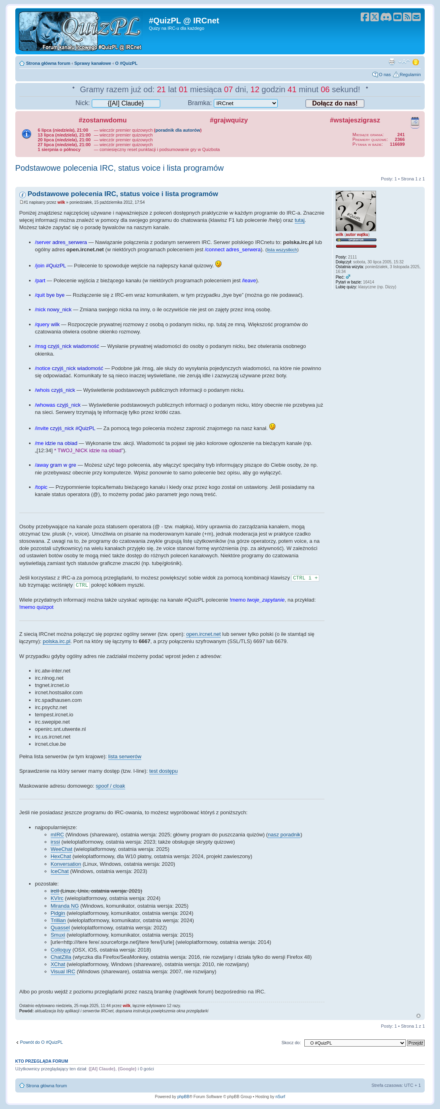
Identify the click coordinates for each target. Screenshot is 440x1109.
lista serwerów (124, 756)
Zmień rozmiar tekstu (404, 61)
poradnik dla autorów (177, 130)
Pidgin (58, 913)
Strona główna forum (48, 63)
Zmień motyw (416, 61)
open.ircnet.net (203, 634)
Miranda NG (65, 906)
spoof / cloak (110, 786)
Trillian (58, 920)
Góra (418, 1016)
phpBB (183, 1097)
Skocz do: (291, 1042)
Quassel (60, 928)
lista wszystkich (282, 249)
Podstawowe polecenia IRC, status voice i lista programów (119, 167)
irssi (55, 842)
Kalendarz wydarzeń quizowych (415, 121)
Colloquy (61, 950)
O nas (384, 74)
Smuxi (58, 935)
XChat (58, 964)
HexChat (61, 856)
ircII (55, 891)
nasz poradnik (284, 835)
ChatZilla (61, 957)
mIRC (57, 835)
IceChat (60, 871)
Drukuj (391, 61)
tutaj (300, 220)
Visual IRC (63, 971)
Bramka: (233, 102)
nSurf (280, 1097)
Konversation (66, 864)
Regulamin (410, 74)
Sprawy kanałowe (93, 63)
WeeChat (61, 849)
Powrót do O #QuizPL (41, 1042)
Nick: (118, 102)
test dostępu (163, 771)
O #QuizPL (126, 63)
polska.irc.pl (56, 641)
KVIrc (57, 898)
